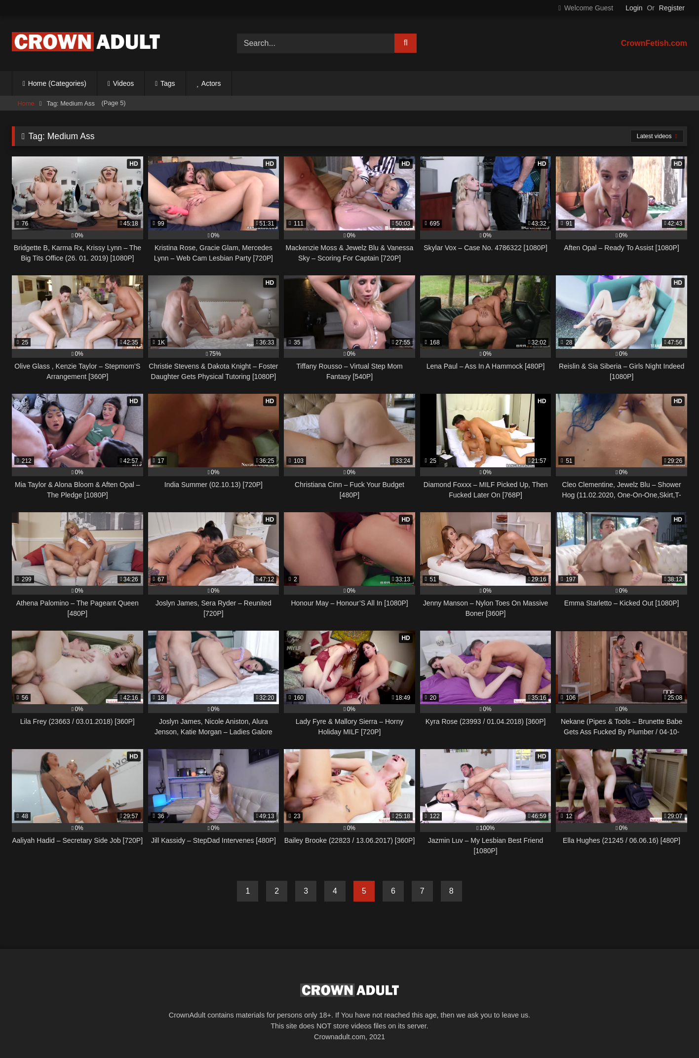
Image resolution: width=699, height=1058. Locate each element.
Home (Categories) (57, 83)
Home (26, 103)
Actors (211, 83)
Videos (123, 83)
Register (672, 8)
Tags (167, 83)
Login (633, 8)
